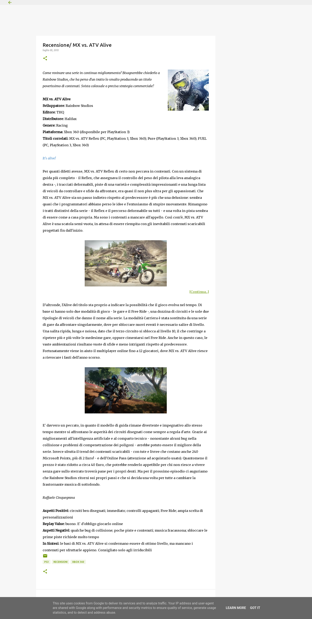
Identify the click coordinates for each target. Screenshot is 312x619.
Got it (255, 608)
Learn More (236, 608)
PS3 (46, 562)
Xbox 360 (78, 562)
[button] (45, 58)
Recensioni (60, 562)
